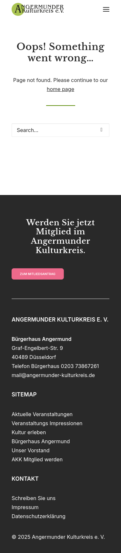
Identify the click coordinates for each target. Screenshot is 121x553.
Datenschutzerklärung (39, 516)
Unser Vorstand (31, 450)
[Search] (60, 130)
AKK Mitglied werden (37, 459)
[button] (106, 9)
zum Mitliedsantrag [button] (37, 274)
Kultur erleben (29, 432)
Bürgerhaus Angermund (41, 441)
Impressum (25, 507)
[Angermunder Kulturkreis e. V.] (38, 9)
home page (60, 89)
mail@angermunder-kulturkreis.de (53, 375)
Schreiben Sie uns (33, 498)
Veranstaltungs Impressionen (47, 423)
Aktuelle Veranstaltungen (42, 414)
